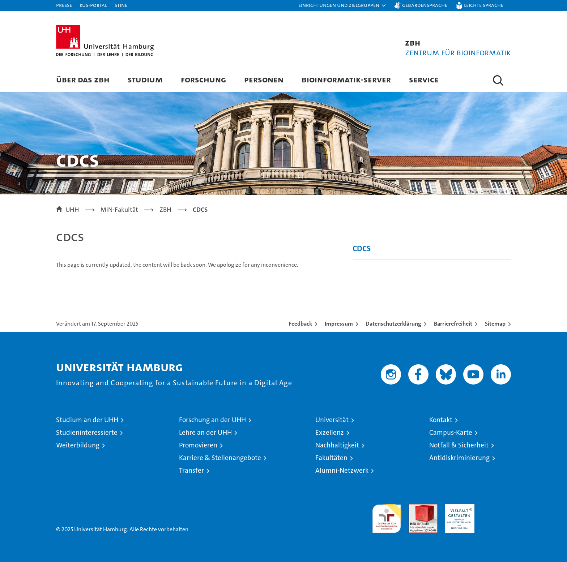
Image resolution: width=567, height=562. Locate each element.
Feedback (300, 323)
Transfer (191, 470)
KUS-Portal (93, 5)
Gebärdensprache (424, 5)
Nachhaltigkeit (337, 445)
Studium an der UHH (87, 419)
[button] (342, 5)
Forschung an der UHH (212, 419)
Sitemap (495, 323)
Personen (264, 79)
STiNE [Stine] (121, 5)
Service (424, 79)
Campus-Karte (450, 432)
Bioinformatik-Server (346, 79)
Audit (415, 507)
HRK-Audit (458, 507)
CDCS (362, 248)
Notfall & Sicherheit (459, 445)
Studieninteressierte (87, 432)
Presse (64, 5)
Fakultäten (331, 457)
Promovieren (198, 445)
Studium (145, 79)
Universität (332, 419)
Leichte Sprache (483, 5)
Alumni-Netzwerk (341, 470)
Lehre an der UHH (205, 432)
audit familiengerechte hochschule (386, 515)
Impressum (339, 323)
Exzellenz (329, 432)
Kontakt (440, 419)
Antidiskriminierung (459, 457)
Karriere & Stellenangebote (220, 457)
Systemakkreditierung (496, 507)
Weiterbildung (77, 445)
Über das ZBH (83, 79)
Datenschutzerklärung (393, 323)
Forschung (203, 79)
